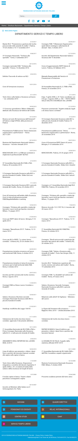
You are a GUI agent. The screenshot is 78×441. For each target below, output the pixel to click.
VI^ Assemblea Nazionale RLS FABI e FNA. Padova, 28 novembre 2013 (17, 164)
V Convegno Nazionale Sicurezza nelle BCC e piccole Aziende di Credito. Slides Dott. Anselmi (58, 164)
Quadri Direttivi (54, 402)
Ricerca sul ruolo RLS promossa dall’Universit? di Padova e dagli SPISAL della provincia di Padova (19, 121)
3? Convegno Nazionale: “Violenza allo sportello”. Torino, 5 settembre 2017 (16, 57)
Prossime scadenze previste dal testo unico (57, 377)
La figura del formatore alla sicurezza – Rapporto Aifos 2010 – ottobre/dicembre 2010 (58, 309)
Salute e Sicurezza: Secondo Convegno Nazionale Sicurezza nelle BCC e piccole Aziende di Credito (56, 287)
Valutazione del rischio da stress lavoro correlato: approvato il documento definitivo (18, 320)
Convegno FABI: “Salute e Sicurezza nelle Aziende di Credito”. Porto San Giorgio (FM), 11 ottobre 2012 (58, 253)
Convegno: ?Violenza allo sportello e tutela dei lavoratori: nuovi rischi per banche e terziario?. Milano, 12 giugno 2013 (58, 197)
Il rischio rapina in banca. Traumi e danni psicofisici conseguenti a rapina (17, 378)
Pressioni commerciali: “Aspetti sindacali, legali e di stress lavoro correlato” (58, 110)
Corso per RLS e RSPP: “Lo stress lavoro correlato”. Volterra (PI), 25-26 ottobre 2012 (18, 240)
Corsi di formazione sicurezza (13, 87)
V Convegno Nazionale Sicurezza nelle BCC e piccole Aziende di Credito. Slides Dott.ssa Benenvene (19, 175)
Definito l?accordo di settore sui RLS (15, 76)
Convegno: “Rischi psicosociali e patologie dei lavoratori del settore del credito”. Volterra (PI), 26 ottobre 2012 (58, 241)
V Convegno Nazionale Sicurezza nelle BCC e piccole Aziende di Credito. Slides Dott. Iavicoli (58, 174)
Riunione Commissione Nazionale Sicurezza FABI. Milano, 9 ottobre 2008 (57, 364)
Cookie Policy (49, 435)
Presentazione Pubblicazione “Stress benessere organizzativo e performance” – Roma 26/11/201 (19, 132)
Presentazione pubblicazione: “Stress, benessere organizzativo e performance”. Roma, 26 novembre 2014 (58, 132)
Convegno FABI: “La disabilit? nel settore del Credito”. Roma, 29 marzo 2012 (57, 276)
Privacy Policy (40, 435)
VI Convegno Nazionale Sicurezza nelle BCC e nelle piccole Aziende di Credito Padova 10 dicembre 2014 (58, 121)
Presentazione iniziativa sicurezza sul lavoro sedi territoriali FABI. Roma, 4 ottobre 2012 (18, 252)
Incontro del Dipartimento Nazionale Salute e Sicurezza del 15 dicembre (57, 57)
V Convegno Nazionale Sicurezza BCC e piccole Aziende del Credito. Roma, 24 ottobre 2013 (19, 186)
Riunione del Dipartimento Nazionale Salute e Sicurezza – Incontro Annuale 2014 (18, 143)
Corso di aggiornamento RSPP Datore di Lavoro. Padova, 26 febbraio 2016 (56, 67)
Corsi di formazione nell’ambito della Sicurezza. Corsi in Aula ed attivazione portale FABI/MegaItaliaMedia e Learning (19, 197)
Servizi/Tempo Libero (17, 424)
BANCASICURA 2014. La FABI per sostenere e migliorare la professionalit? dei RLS (19, 154)
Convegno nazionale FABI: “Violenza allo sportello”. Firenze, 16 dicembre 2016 (17, 67)
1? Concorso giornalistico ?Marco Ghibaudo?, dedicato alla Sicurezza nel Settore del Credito (19, 110)
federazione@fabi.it (33, 437)
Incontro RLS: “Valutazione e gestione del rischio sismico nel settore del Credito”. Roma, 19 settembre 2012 (58, 265)
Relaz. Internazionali (56, 409)
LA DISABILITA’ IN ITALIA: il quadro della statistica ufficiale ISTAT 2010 (56, 342)
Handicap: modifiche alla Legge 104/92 (17, 309)
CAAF (52, 416)
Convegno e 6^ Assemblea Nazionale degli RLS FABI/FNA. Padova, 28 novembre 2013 (58, 186)
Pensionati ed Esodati (17, 409)
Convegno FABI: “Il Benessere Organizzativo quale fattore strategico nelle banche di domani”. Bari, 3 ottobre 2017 (57, 46)
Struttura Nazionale (15, 26)
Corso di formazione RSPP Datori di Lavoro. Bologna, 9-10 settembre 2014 (57, 143)
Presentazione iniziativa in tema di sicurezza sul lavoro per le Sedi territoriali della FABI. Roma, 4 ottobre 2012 (18, 265)
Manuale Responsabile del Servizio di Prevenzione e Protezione (55, 77)
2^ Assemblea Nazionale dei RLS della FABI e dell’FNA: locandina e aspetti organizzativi (57, 352)
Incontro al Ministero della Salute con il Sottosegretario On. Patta (16, 388)
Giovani (13, 402)
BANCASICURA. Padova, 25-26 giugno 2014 (57, 153)
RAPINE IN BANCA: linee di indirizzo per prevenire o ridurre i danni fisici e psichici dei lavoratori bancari (57, 331)
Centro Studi (15, 416)
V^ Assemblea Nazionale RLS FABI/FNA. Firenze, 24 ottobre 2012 (56, 230)
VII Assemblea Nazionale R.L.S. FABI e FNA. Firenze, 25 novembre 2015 (57, 87)
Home (4, 26)
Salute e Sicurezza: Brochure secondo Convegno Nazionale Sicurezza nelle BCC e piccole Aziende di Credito (18, 299)
